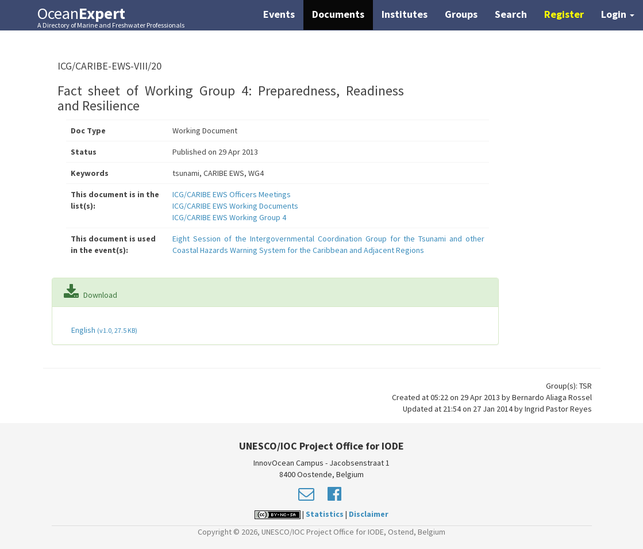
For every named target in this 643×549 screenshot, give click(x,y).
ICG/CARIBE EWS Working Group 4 (229, 217)
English (103, 330)
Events (279, 14)
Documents (338, 14)
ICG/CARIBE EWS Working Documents (235, 206)
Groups (461, 14)
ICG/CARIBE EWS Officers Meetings (231, 194)
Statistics (325, 514)
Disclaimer (368, 514)
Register (564, 14)
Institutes (405, 14)
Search (511, 14)
